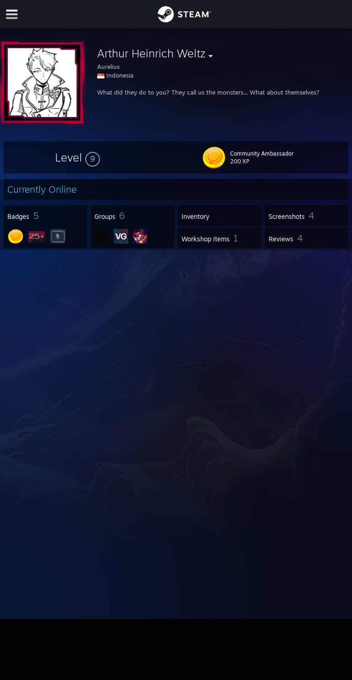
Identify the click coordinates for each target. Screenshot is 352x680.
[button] (77, 157)
